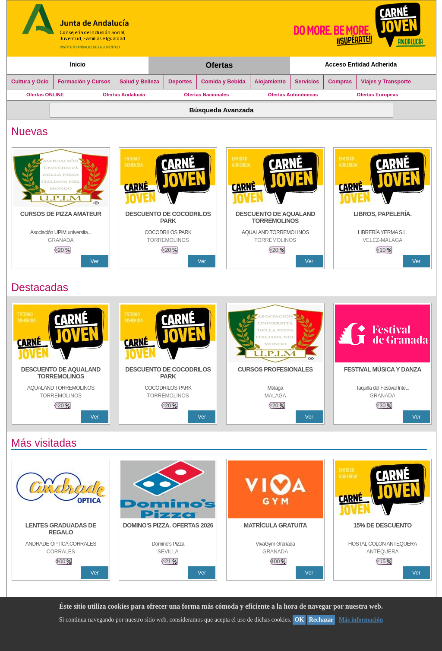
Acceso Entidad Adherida (361, 64)
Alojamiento (270, 82)
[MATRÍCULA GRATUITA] (275, 529)
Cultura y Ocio (30, 82)
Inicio (77, 64)
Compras (340, 82)
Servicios (307, 82)
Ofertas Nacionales (206, 94)
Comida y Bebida (223, 82)
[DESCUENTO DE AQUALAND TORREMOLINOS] (275, 218)
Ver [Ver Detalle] (95, 261)
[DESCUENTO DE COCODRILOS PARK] (167, 218)
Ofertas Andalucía (124, 94)
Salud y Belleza (139, 82)
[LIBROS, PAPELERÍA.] (382, 218)
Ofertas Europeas (377, 94)
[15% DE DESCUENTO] (382, 529)
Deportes (180, 82)
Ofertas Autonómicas (293, 94)
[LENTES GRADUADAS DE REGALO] (60, 529)
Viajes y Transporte (386, 82)
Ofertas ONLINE (45, 94)
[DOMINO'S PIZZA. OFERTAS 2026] (167, 529)
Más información (361, 619)
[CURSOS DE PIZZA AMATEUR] (60, 218)
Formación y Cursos (84, 82)
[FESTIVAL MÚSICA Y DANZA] (382, 373)
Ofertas (219, 65)
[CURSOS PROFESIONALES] (275, 373)
